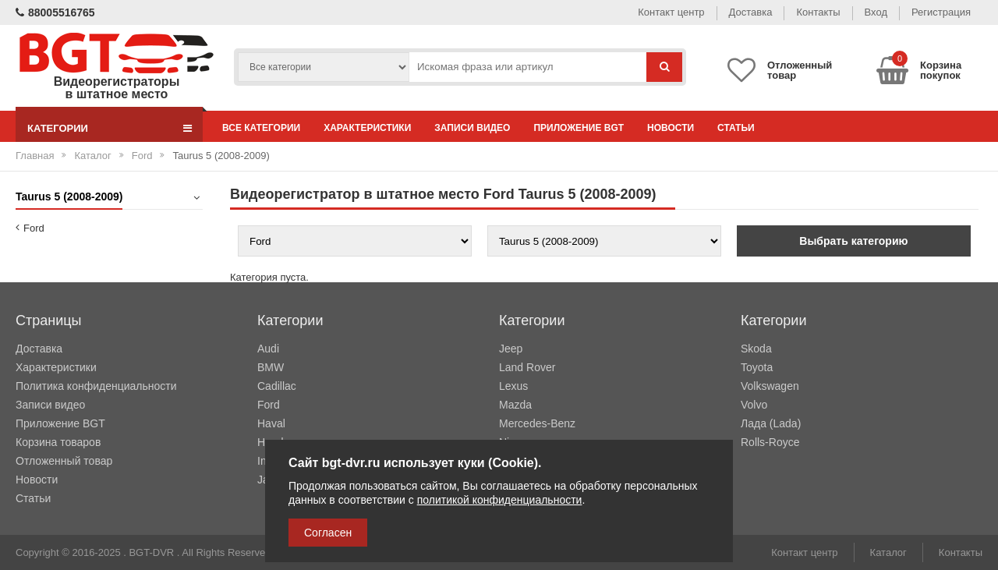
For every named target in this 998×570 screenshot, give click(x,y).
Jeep (510, 348)
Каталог (92, 155)
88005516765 (55, 12)
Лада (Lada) (771, 423)
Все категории (261, 127)
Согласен (328, 532)
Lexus (513, 386)
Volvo (754, 404)
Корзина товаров (58, 442)
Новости (670, 127)
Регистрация (941, 12)
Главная (35, 155)
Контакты (818, 12)
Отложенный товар (64, 461)
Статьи (736, 127)
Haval (271, 423)
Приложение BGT (578, 127)
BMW (270, 367)
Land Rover (527, 367)
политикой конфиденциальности (499, 500)
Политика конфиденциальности (96, 386)
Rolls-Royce (770, 442)
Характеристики (367, 127)
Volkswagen (770, 386)
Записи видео (472, 127)
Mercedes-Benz (537, 423)
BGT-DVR (151, 552)
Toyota (757, 367)
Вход (876, 12)
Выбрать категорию (853, 241)
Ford (142, 155)
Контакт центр (671, 12)
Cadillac (276, 386)
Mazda (515, 404)
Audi (268, 348)
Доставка (751, 12)
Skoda (756, 348)
